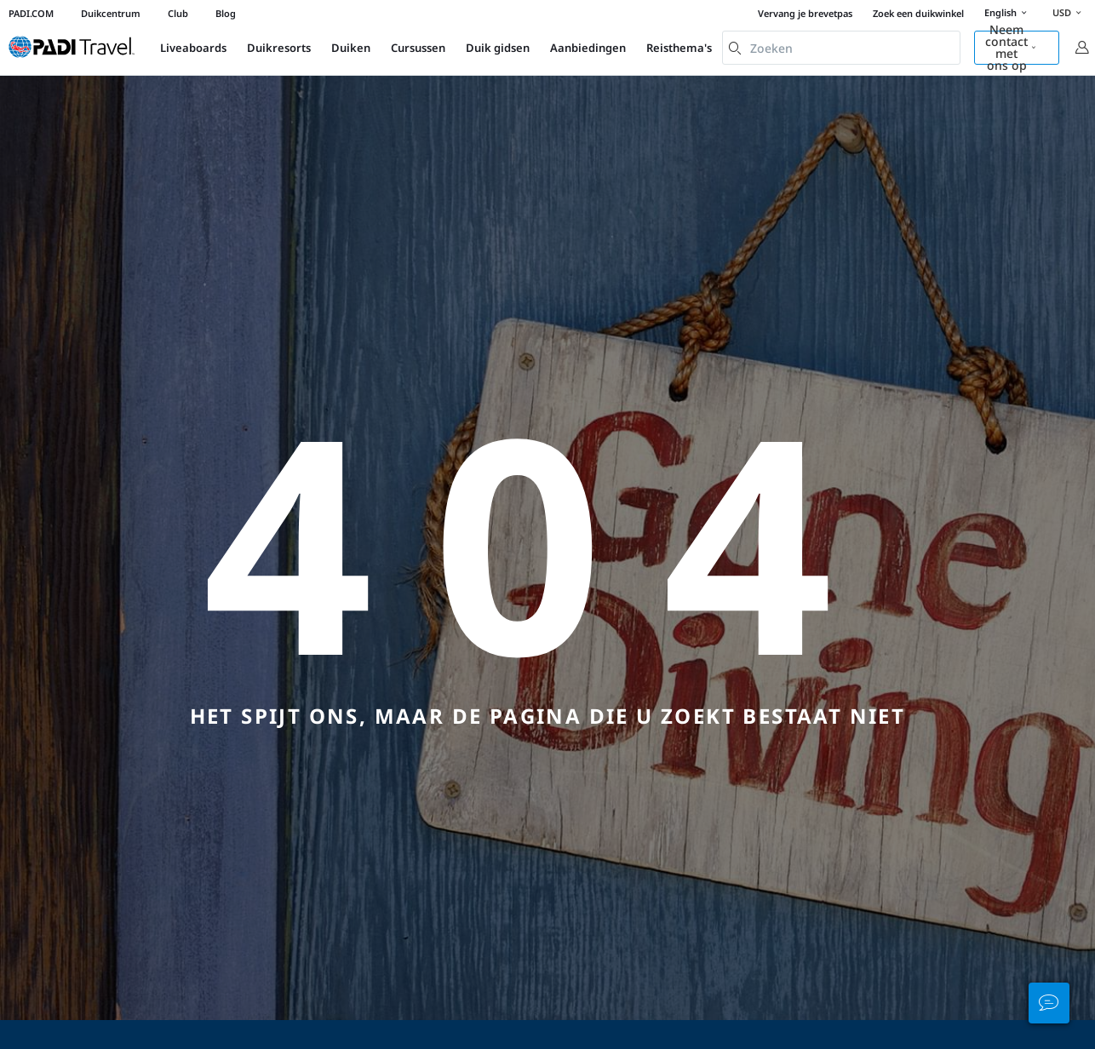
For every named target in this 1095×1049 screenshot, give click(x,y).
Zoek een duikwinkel (918, 13)
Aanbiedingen (588, 47)
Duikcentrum (110, 13)
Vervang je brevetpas (805, 13)
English (1008, 13)
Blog (225, 13)
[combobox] (841, 48)
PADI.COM (31, 13)
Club (178, 13)
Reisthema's (679, 47)
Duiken (350, 47)
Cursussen (418, 47)
